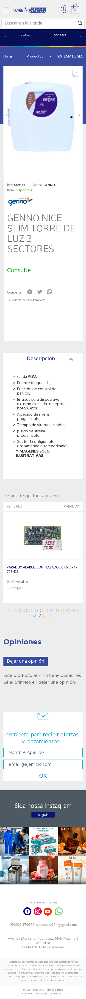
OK (43, 776)
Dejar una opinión (25, 661)
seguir (43, 815)
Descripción (50, 358)
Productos (35, 57)
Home (8, 57)
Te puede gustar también (26, 300)
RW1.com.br (59, 993)
